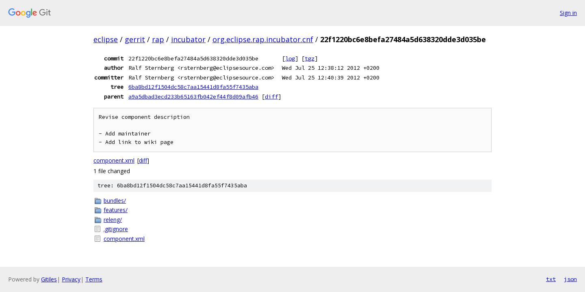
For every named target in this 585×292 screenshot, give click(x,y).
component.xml (113, 160)
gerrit (135, 39)
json (570, 279)
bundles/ (115, 200)
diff (271, 96)
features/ (116, 210)
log (290, 58)
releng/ (113, 219)
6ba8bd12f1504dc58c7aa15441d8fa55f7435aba (193, 86)
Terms (93, 279)
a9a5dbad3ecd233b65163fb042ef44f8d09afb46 (193, 96)
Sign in (568, 13)
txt (551, 279)
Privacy (71, 279)
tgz (309, 58)
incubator (188, 39)
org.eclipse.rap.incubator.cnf (262, 39)
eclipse (105, 39)
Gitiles (49, 279)
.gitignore (116, 229)
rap (158, 39)
